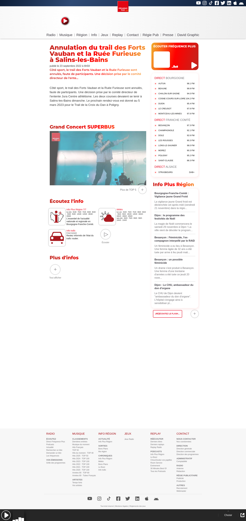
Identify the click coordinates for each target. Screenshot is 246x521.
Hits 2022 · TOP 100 (80, 464)
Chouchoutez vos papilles (161, 460)
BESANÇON (176, 125)
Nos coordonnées (183, 442)
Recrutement (181, 488)
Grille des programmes (55, 463)
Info (95, 35)
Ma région (102, 451)
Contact (134, 35)
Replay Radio (156, 447)
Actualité (49, 447)
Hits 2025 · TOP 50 (80, 456)
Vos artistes (77, 485)
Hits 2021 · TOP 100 (80, 467)
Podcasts (50, 444)
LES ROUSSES (176, 140)
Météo (101, 461)
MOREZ (176, 150)
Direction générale (184, 449)
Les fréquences (52, 456)
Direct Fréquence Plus (55, 442)
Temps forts (77, 482)
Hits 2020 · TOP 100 (80, 470)
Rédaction (180, 471)
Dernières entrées (79, 442)
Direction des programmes (187, 454)
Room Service (156, 463)
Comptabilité (181, 461)
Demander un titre (53, 453)
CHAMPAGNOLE (176, 130)
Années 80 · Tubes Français (84, 475)
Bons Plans (103, 449)
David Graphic (188, 35)
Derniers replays (157, 444)
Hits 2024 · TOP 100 (80, 459)
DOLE (176, 135)
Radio (51, 35)
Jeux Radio (129, 439)
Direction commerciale (185, 451)
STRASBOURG (176, 172)
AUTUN (176, 83)
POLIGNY (176, 155)
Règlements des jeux (137, 506)
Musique (66, 35)
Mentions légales (121, 506)
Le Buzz (101, 467)
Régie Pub (152, 35)
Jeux (105, 35)
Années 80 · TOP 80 (80, 473)
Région (82, 35)
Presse (169, 35)
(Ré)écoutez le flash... (167, 314)
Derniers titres (156, 442)
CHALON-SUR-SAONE (176, 93)
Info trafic (102, 470)
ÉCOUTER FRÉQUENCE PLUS (174, 46)
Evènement (155, 466)
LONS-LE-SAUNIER (176, 145)
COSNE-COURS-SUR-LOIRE (176, 98)
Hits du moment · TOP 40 (83, 453)
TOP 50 (75, 450)
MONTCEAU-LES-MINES (176, 113)
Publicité (180, 478)
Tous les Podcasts (158, 471)
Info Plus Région (105, 442)
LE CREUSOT (176, 108)
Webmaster (181, 491)
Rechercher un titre (54, 450)
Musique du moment (80, 444)
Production (180, 481)
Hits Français (77, 447)
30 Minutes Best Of (158, 468)
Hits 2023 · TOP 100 (80, 461)
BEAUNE (176, 88)
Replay (118, 35)
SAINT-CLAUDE (176, 160)
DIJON (176, 103)
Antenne (180, 468)
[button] (6, 515)
